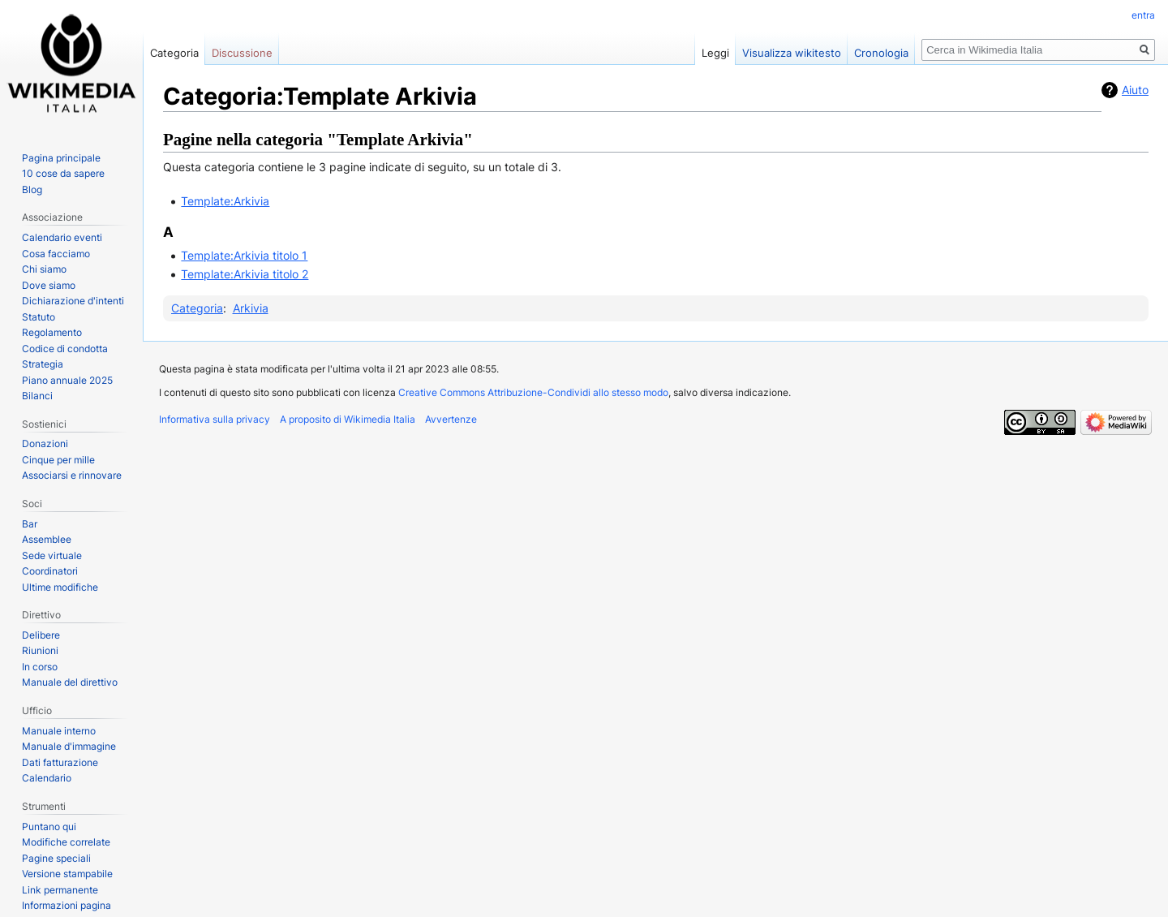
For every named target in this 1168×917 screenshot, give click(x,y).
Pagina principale (61, 158)
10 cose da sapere (63, 173)
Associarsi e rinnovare (72, 475)
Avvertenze (451, 419)
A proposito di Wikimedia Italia (347, 419)
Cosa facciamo (56, 254)
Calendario (46, 778)
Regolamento (52, 332)
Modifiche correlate (66, 842)
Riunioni (40, 650)
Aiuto (1135, 90)
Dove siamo (48, 285)
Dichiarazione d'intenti (73, 301)
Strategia (42, 364)
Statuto (38, 317)
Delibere (41, 635)
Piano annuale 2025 (67, 380)
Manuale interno (59, 731)
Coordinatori (50, 571)
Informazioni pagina (66, 905)
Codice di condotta (65, 348)
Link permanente (60, 890)
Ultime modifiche (60, 587)
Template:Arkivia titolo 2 (244, 274)
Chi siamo (44, 269)
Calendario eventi (62, 237)
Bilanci (37, 396)
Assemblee (46, 539)
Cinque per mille (58, 460)
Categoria (197, 308)
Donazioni (45, 443)
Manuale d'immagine (69, 746)
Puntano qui (49, 826)
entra (1143, 15)
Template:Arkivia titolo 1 (244, 255)
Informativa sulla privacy (214, 419)
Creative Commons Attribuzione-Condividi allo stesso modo (533, 392)
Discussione (242, 52)
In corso (40, 667)
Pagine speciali (56, 858)
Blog (32, 189)
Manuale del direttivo (70, 682)
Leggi (715, 52)
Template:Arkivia (225, 201)
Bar (29, 524)
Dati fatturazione (60, 762)
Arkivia (250, 308)
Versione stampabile (67, 873)
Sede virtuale (52, 555)
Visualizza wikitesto (791, 52)
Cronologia (881, 52)
